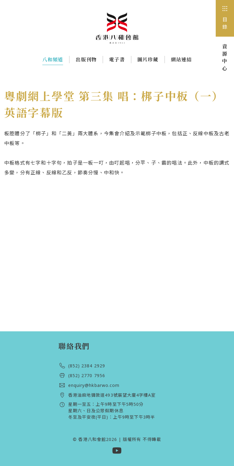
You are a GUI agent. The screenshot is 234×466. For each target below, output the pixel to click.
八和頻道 (52, 60)
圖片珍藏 (147, 59)
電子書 (117, 59)
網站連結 (181, 59)
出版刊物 (86, 59)
